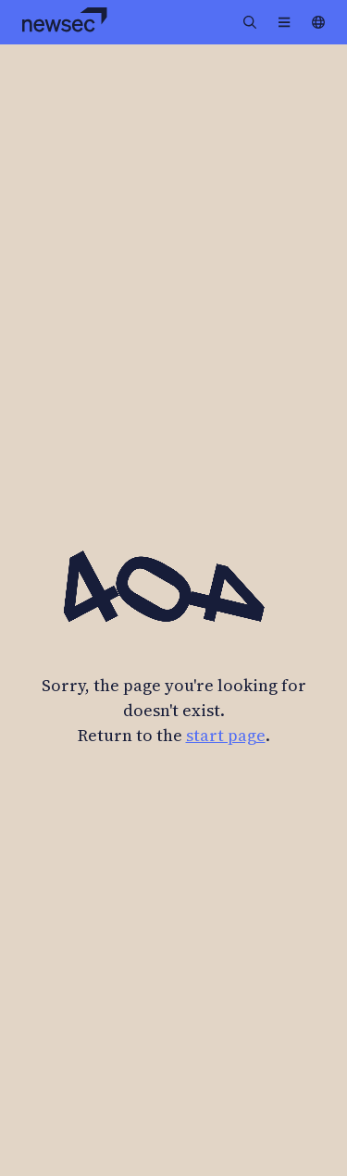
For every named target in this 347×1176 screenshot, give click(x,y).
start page (226, 735)
